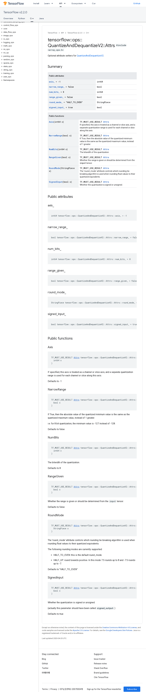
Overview (8, 18)
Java (41, 18)
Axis (51, 121)
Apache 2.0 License (81, 630)
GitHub (136, 3)
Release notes (100, 663)
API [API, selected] (60, 3)
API (62, 33)
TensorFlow (52, 33)
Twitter (45, 668)
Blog (44, 659)
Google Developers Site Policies (119, 630)
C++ (87, 33)
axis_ (52, 81)
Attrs (106, 121)
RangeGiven (55, 157)
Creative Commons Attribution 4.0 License (119, 627)
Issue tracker (100, 659)
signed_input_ (57, 107)
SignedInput (55, 182)
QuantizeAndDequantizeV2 (90, 55)
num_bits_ (54, 92)
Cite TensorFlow (101, 677)
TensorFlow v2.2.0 (15, 12)
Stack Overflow (101, 668)
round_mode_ (55, 102)
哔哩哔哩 (46, 673)
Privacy (53, 689)
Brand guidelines (101, 673)
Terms (45, 689)
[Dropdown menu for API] (65, 3)
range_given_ (56, 97)
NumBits (53, 149)
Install (36, 3)
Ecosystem (77, 3)
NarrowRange (55, 135)
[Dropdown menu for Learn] (53, 3)
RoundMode (54, 168)
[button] (18, 22)
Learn (47, 3)
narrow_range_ (56, 86)
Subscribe (132, 689)
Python (21, 18)
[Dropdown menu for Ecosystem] (86, 3)
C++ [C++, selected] (32, 18)
